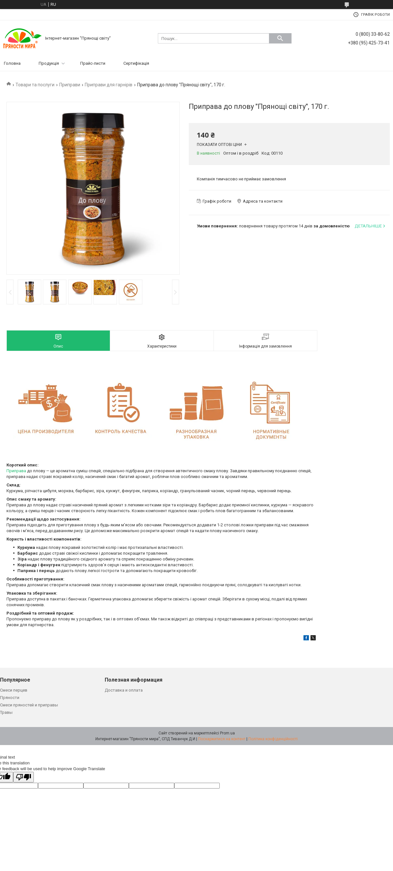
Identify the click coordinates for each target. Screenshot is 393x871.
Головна (12, 63)
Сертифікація (136, 63)
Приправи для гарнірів (108, 84)
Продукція (49, 63)
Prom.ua (227, 733)
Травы (6, 712)
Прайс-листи (92, 63)
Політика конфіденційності (273, 739)
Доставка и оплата (124, 690)
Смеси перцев (13, 690)
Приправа (16, 470)
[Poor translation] (23, 777)
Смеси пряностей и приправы (29, 705)
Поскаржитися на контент (221, 739)
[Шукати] (280, 38)
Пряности (9, 697)
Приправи (69, 84)
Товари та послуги (34, 84)
